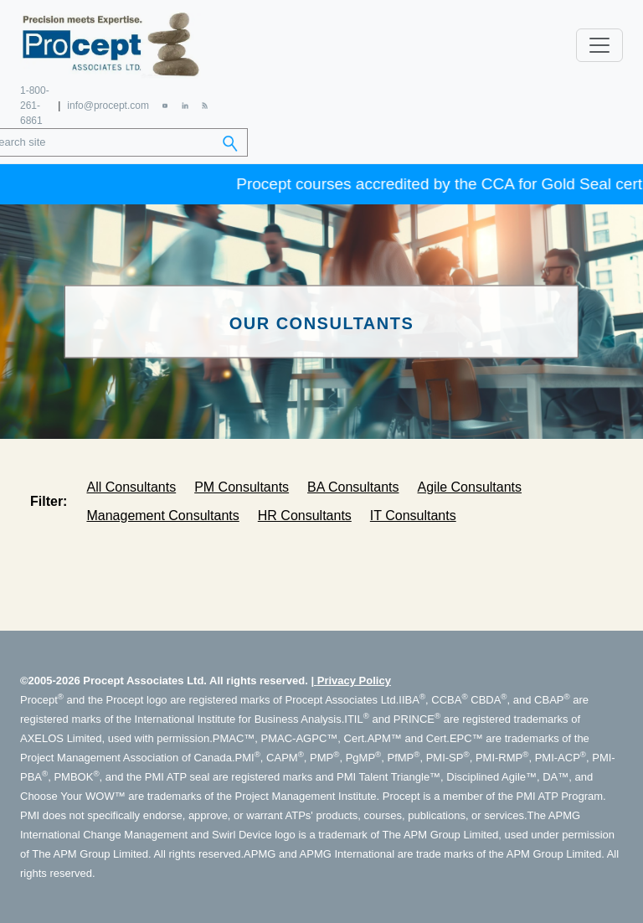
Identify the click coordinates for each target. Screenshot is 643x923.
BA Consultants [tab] (353, 487)
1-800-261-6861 (34, 105)
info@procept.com (108, 105)
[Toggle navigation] (599, 45)
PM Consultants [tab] (241, 487)
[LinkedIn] (185, 105)
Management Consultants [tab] (162, 515)
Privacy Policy (354, 680)
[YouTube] (165, 105)
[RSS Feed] (205, 105)
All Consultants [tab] (131, 487)
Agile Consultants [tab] (470, 487)
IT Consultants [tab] (413, 515)
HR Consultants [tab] (305, 515)
